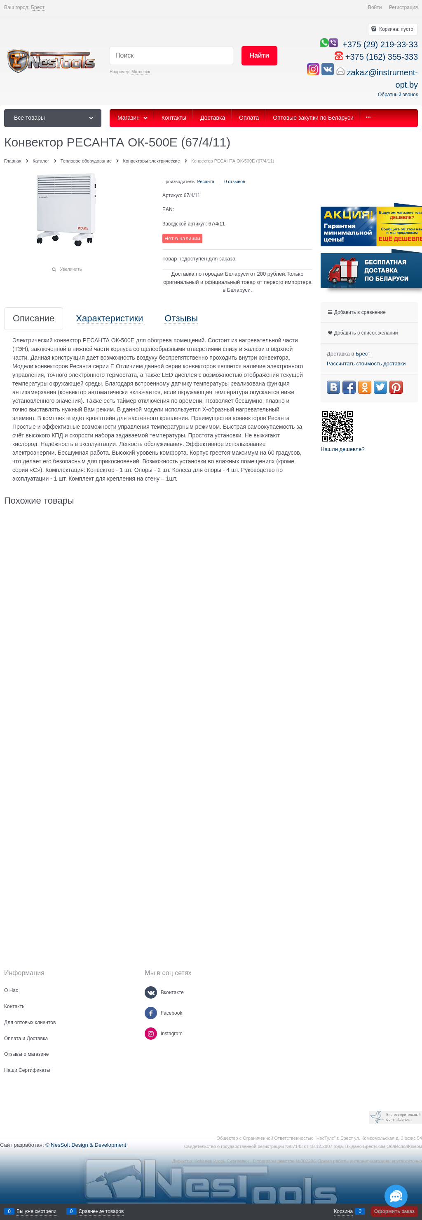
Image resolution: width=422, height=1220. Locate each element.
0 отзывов (234, 181)
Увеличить (71, 269)
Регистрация (403, 7)
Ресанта (205, 181)
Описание (33, 318)
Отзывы (181, 318)
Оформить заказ (394, 1211)
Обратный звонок (398, 95)
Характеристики (109, 318)
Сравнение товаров (101, 1211)
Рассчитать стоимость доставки (366, 363)
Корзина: (395, 29)
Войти (375, 7)
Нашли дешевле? (343, 449)
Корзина (343, 1211)
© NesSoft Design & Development (85, 1145)
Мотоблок (140, 72)
